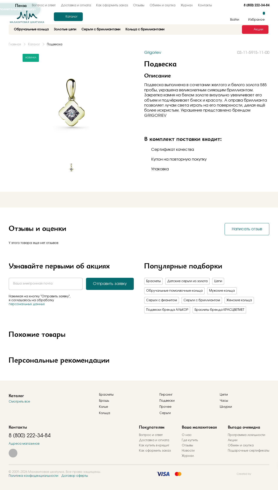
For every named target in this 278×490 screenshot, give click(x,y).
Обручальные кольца (31, 29)
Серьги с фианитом (161, 300)
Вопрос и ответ (151, 435)
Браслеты (153, 281)
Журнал (187, 5)
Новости (188, 450)
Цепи (218, 281)
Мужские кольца (222, 290)
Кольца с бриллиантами (145, 29)
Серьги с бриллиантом (202, 300)
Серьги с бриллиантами (100, 29)
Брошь (104, 400)
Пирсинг (165, 394)
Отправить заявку (110, 284)
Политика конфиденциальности (33, 475)
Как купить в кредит (154, 445)
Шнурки (226, 406)
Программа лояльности (246, 435)
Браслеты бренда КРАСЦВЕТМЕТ (219, 309)
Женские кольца (239, 300)
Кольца (104, 413)
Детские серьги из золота (187, 281)
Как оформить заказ (112, 5)
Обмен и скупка (162, 5)
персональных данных (27, 304)
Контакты (205, 5)
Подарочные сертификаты (248, 450)
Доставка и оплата (154, 440)
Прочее (165, 406)
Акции (232, 440)
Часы (224, 400)
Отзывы (138, 5)
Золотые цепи (65, 29)
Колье (103, 406)
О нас (187, 435)
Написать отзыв (247, 229)
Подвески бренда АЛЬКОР (167, 309)
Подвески (167, 400)
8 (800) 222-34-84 (256, 5)
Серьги (165, 413)
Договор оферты (74, 475)
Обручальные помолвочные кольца (174, 290)
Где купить (190, 440)
